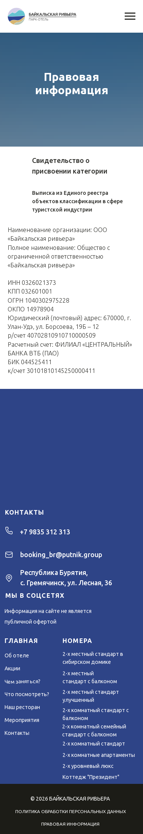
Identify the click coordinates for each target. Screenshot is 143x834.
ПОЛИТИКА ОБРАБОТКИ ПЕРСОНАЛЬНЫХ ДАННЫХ (70, 811)
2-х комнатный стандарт (94, 744)
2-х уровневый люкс (88, 766)
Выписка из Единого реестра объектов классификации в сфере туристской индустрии (77, 201)
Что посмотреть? (27, 694)
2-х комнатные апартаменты (99, 755)
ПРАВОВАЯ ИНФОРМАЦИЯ (70, 823)
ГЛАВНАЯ (21, 640)
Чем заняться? (22, 681)
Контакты (17, 733)
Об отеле (17, 655)
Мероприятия (22, 720)
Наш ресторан (22, 707)
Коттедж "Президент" (91, 777)
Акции (12, 668)
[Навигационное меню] (130, 16)
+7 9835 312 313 (45, 531)
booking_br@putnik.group (61, 554)
